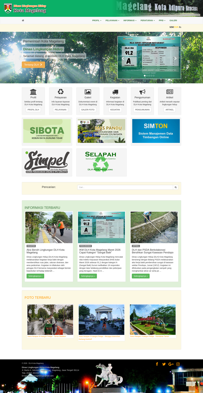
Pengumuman (142, 110)
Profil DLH (33, 110)
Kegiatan (115, 110)
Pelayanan (60, 110)
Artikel (170, 110)
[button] (96, 20)
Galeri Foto (88, 110)
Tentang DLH (33, 64)
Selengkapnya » (35, 276)
